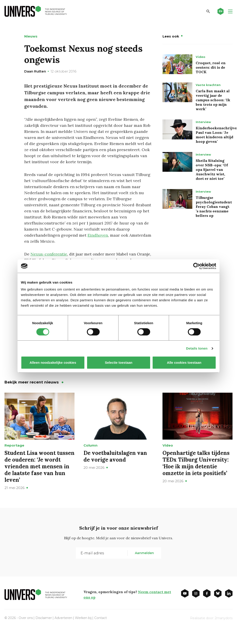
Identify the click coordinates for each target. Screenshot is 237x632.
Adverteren (63, 617)
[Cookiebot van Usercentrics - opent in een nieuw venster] (196, 266)
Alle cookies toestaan (184, 362)
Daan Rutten (35, 71)
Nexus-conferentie (49, 254)
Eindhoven (98, 235)
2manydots (224, 618)
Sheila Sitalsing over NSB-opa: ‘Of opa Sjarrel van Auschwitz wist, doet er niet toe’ (212, 169)
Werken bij (83, 617)
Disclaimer (43, 617)
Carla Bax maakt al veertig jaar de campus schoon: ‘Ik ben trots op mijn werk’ (213, 100)
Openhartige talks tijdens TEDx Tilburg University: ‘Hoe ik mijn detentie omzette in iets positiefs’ (196, 463)
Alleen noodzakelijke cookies (53, 362)
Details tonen (196, 348)
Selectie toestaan (118, 362)
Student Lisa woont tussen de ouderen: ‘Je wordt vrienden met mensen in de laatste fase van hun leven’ (39, 466)
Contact (100, 617)
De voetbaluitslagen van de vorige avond (115, 456)
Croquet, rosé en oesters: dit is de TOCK (211, 67)
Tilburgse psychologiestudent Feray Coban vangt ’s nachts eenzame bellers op (214, 206)
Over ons (26, 617)
